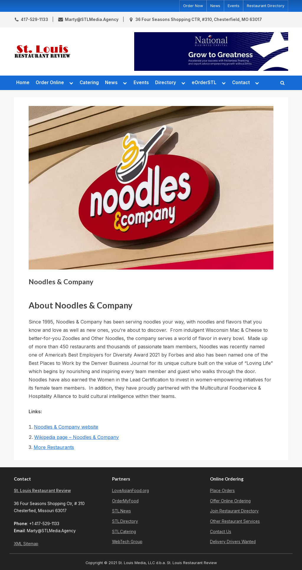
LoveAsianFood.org (130, 490)
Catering (89, 82)
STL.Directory (125, 521)
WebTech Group (127, 541)
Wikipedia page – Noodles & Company (76, 437)
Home (22, 82)
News (215, 6)
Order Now (193, 6)
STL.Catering (124, 531)
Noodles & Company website (66, 427)
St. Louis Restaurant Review (42, 490)
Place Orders (222, 490)
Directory (165, 82)
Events (233, 6)
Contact (241, 82)
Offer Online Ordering (230, 501)
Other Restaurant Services (235, 521)
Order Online (50, 82)
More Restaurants (54, 447)
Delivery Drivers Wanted (233, 541)
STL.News (121, 511)
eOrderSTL (204, 82)
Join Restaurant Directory (234, 511)
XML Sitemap (26, 543)
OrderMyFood (125, 501)
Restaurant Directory (265, 6)
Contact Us (220, 531)
